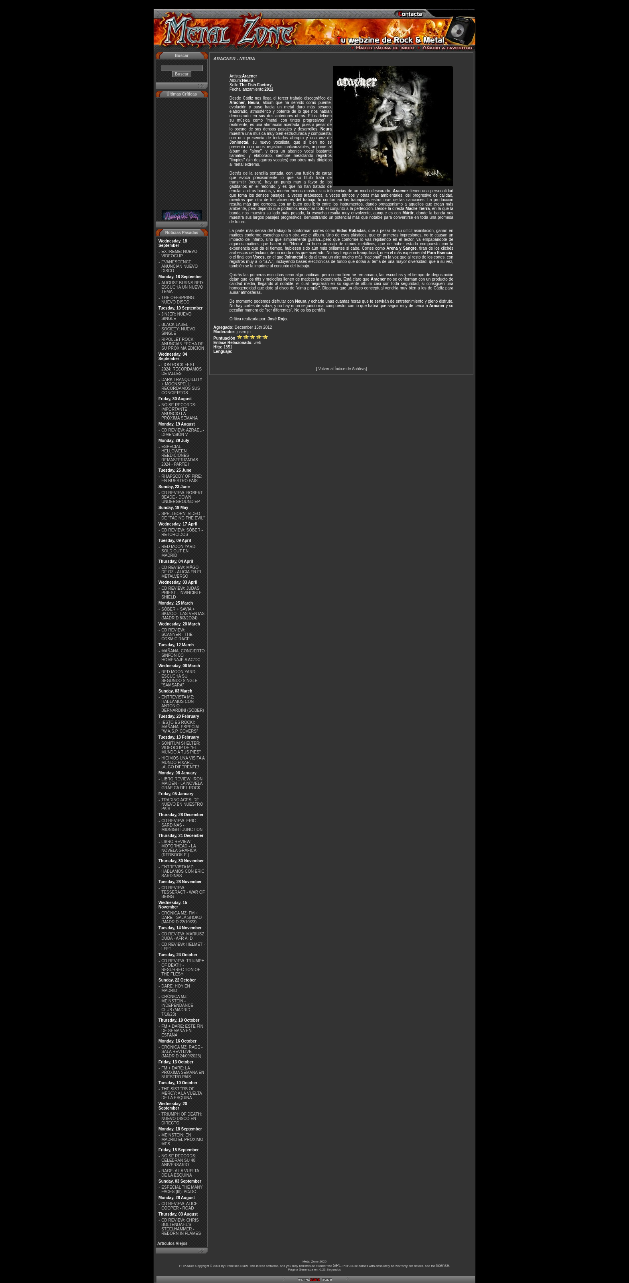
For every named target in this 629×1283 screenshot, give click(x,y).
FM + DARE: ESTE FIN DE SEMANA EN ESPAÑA (182, 1030)
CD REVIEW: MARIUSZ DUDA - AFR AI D (182, 936)
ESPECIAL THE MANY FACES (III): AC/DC (182, 1189)
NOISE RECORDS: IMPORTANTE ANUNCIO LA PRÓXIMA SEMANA (179, 411)
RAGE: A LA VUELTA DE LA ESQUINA (180, 1173)
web (257, 342)
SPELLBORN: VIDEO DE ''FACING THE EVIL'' (183, 515)
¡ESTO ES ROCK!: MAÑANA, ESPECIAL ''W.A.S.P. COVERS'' (180, 726)
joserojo (244, 332)
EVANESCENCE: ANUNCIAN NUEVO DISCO (179, 266)
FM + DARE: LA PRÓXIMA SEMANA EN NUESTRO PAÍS (182, 1072)
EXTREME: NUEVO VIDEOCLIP (179, 253)
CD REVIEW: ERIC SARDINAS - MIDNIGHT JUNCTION (182, 825)
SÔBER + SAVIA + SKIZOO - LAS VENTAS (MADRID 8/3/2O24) (183, 613)
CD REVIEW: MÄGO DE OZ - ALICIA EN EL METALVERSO (181, 571)
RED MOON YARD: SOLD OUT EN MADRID (178, 551)
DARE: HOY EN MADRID (175, 988)
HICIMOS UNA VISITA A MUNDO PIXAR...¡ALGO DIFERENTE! (183, 762)
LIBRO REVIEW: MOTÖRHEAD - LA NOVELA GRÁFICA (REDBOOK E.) (178, 848)
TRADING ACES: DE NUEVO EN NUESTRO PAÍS (182, 804)
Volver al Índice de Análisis (341, 369)
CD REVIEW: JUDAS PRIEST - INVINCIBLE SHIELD (181, 592)
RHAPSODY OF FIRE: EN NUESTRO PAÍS (181, 478)
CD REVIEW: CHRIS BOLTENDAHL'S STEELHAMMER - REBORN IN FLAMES (181, 1227)
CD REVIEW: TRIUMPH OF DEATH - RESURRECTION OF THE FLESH (182, 967)
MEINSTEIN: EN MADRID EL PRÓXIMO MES (182, 1139)
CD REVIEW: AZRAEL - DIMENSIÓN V (182, 432)
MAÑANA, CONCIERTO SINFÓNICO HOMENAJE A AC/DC (183, 655)
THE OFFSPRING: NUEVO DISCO (178, 299)
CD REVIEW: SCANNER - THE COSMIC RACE (177, 634)
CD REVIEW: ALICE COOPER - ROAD (179, 1206)
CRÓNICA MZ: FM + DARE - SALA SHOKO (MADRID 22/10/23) (181, 917)
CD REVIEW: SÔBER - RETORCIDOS (182, 532)
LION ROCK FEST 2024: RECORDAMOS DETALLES (181, 369)
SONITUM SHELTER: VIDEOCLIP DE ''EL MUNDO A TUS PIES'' (181, 747)
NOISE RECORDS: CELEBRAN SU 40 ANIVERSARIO (178, 1160)
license (442, 1265)
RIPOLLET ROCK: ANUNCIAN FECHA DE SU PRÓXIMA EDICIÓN (182, 343)
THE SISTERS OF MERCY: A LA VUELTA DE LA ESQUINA (181, 1093)
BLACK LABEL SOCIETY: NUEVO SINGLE (178, 329)
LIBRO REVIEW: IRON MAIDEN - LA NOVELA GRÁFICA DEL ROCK (182, 783)
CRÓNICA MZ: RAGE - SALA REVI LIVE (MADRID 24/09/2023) (182, 1051)
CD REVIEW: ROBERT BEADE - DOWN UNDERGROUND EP (182, 497)
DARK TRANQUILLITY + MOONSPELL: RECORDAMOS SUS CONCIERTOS (181, 386)
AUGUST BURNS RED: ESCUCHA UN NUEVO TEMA (182, 287)
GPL (337, 1265)
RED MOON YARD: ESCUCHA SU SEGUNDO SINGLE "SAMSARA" (179, 678)
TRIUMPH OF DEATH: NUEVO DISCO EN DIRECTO (181, 1118)
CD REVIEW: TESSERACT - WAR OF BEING (183, 892)
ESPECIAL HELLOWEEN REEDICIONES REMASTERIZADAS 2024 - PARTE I (179, 455)
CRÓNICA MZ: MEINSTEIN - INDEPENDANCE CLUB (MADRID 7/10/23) (177, 1005)
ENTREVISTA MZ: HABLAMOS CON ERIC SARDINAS (182, 871)
